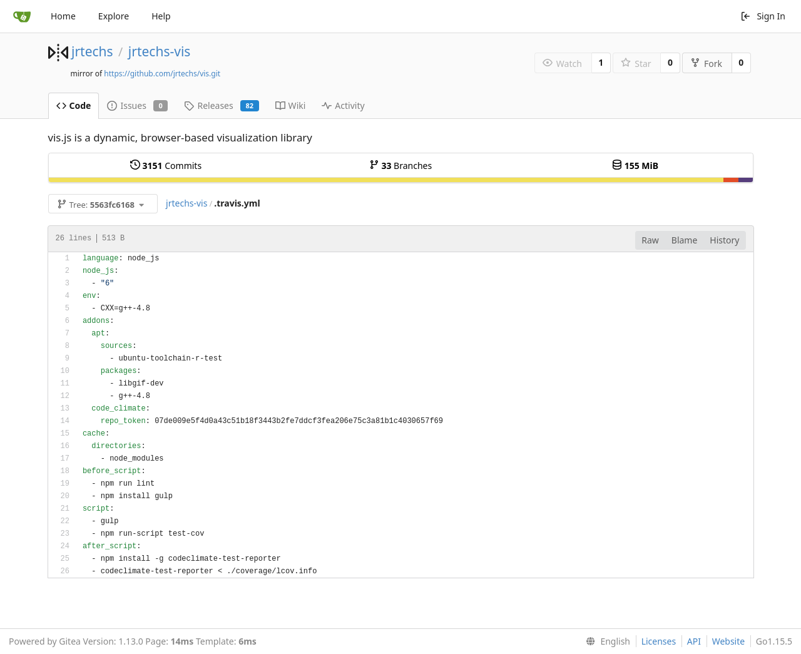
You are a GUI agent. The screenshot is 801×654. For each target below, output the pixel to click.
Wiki (290, 105)
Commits (166, 165)
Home (63, 16)
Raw (650, 240)
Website (728, 641)
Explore (113, 16)
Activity (343, 105)
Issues (137, 105)
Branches (400, 165)
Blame (684, 240)
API (694, 641)
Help (161, 16)
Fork (706, 63)
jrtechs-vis (159, 51)
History (724, 240)
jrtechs (92, 51)
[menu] (605, 641)
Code (73, 105)
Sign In (762, 16)
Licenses (658, 641)
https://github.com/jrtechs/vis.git (162, 73)
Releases (221, 105)
